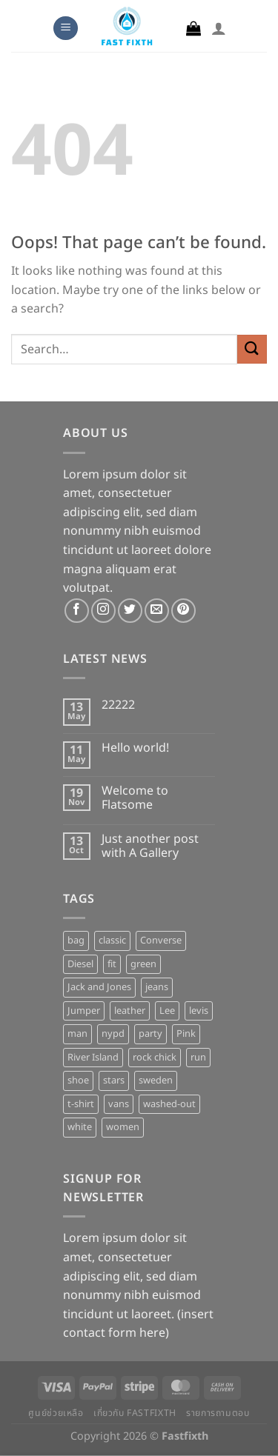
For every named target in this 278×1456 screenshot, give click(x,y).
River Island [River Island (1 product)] (93, 1057)
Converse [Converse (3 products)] (161, 940)
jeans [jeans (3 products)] (156, 987)
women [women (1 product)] (122, 1127)
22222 (118, 705)
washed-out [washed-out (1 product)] (169, 1104)
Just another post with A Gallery (150, 846)
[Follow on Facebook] (76, 610)
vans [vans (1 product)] (118, 1104)
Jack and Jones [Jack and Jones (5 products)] (99, 987)
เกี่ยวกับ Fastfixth (134, 1413)
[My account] (218, 28)
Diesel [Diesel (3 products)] (80, 964)
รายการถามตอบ (217, 1413)
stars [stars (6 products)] (114, 1080)
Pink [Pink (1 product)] (186, 1033)
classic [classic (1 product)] (112, 940)
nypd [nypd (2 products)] (113, 1033)
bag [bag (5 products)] (76, 940)
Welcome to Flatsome (135, 798)
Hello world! (135, 748)
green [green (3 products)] (143, 964)
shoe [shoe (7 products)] (78, 1080)
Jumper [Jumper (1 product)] (83, 1010)
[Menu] (65, 28)
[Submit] (252, 349)
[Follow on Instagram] (103, 610)
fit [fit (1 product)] (111, 964)
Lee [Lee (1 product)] (167, 1010)
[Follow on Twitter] (130, 610)
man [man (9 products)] (77, 1033)
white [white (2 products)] (79, 1127)
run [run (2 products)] (198, 1057)
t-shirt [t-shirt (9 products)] (80, 1104)
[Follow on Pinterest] (183, 610)
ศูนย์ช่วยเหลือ (55, 1413)
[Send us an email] (157, 610)
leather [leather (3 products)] (129, 1010)
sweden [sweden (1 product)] (156, 1080)
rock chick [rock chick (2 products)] (154, 1057)
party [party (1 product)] (150, 1033)
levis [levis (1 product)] (198, 1010)
